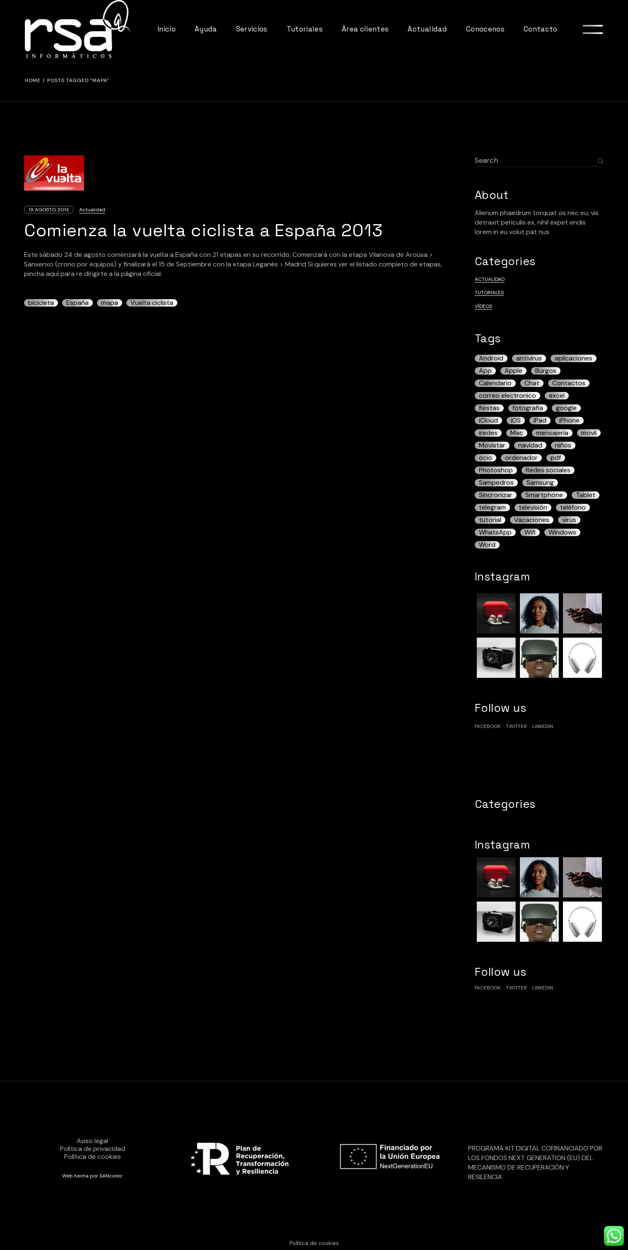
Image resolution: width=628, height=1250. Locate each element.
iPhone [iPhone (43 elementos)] (569, 420)
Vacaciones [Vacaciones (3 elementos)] (531, 520)
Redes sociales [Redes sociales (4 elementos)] (548, 470)
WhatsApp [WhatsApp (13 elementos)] (495, 532)
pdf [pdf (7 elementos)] (556, 458)
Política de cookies (92, 1156)
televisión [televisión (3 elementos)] (533, 507)
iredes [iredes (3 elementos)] (488, 433)
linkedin (542, 726)
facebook (487, 726)
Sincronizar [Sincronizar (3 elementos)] (495, 495)
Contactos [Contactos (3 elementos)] (568, 383)
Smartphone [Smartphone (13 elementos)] (544, 495)
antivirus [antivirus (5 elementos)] (529, 358)
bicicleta (41, 303)
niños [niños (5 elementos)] (563, 445)
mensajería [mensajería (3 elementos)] (552, 433)
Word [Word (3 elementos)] (487, 545)
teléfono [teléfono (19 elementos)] (573, 507)
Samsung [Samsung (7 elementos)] (540, 482)
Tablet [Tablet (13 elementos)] (585, 495)
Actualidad (92, 209)
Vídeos (483, 306)
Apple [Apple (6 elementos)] (513, 371)
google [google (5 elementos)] (566, 408)
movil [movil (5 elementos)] (589, 433)
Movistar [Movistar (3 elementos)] (492, 445)
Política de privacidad (92, 1148)
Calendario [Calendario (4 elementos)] (495, 383)
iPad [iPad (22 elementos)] (540, 420)
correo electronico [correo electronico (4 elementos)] (507, 395)
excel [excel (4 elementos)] (557, 395)
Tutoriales (489, 292)
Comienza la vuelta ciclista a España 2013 (203, 230)
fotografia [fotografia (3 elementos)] (527, 408)
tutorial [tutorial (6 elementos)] (490, 520)
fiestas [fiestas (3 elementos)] (489, 408)
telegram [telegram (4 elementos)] (492, 507)
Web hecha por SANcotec (92, 1176)
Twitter (516, 726)
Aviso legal (92, 1140)
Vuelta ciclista (151, 303)
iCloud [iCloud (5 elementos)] (488, 420)
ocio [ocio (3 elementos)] (485, 458)
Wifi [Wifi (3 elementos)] (530, 532)
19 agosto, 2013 (49, 209)
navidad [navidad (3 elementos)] (530, 445)
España (77, 303)
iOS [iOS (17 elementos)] (516, 420)
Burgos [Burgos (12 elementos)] (545, 371)
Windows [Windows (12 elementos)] (562, 532)
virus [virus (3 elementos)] (569, 520)
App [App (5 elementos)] (485, 371)
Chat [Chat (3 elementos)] (531, 383)
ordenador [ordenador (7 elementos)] (521, 458)
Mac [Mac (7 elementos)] (516, 433)
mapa (109, 303)
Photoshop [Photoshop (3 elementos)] (496, 470)
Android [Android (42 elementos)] (491, 358)
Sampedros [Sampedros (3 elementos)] (496, 482)
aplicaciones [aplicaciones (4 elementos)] (573, 358)
